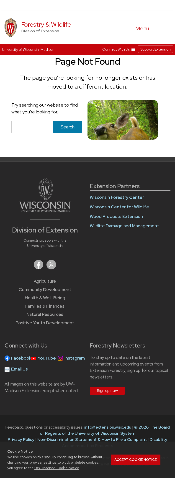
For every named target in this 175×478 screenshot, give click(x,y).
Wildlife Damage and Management (124, 226)
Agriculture (45, 281)
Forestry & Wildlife (46, 24)
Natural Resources (44, 314)
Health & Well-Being (45, 298)
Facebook (21, 358)
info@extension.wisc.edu (107, 427)
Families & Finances (44, 306)
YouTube (47, 358)
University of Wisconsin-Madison (28, 49)
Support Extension (155, 49)
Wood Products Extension (116, 216)
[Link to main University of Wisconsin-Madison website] (45, 210)
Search (68, 127)
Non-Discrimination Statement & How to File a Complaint (92, 439)
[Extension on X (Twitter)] (51, 268)
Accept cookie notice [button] (135, 460)
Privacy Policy (21, 439)
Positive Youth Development (44, 323)
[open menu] (142, 28)
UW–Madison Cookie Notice (56, 467)
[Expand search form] (160, 28)
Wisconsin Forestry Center (117, 197)
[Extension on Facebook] (39, 268)
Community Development (45, 289)
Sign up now (107, 390)
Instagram (74, 358)
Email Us (19, 369)
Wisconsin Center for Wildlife (119, 207)
